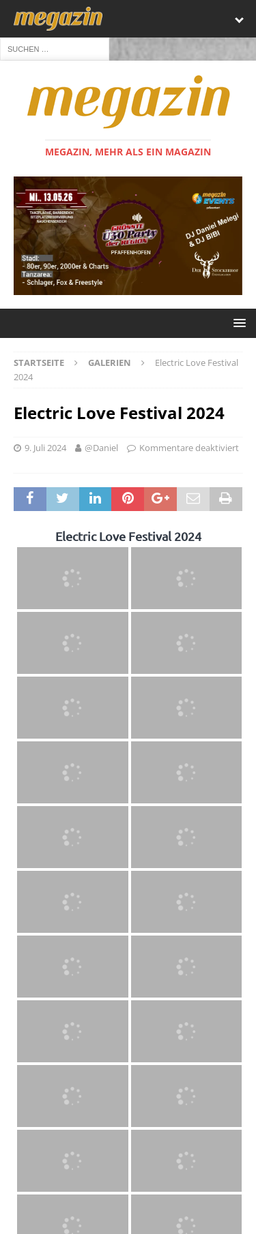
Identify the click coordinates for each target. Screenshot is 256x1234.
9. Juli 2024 (45, 448)
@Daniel (101, 448)
